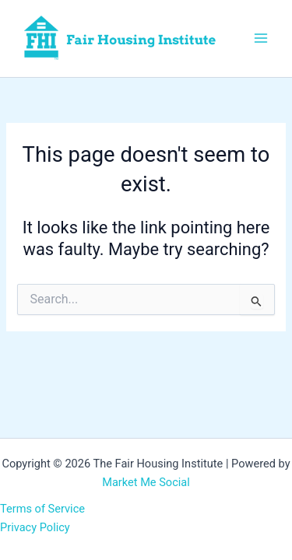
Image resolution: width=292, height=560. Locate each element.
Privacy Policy (35, 527)
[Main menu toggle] (260, 38)
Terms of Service (42, 509)
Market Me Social (146, 482)
